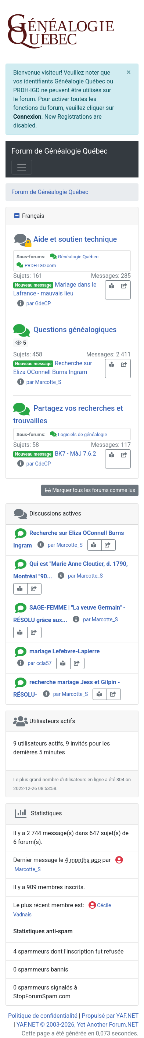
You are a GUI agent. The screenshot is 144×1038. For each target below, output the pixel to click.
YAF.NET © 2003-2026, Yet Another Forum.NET (77, 1024)
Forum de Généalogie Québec (59, 151)
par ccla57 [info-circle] (34, 663)
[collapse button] (17, 216)
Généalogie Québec (78, 256)
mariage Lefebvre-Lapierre (64, 651)
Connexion (27, 116)
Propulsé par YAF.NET (110, 1015)
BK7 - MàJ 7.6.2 (75, 453)
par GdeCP (34, 303)
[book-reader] (111, 289)
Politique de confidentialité (43, 1015)
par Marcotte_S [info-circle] (60, 545)
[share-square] (124, 289)
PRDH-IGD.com (40, 265)
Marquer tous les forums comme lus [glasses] (89, 490)
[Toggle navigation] (21, 167)
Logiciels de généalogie (82, 434)
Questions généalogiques (74, 329)
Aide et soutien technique (75, 239)
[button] (22, 239)
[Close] (128, 72)
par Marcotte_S (39, 382)
